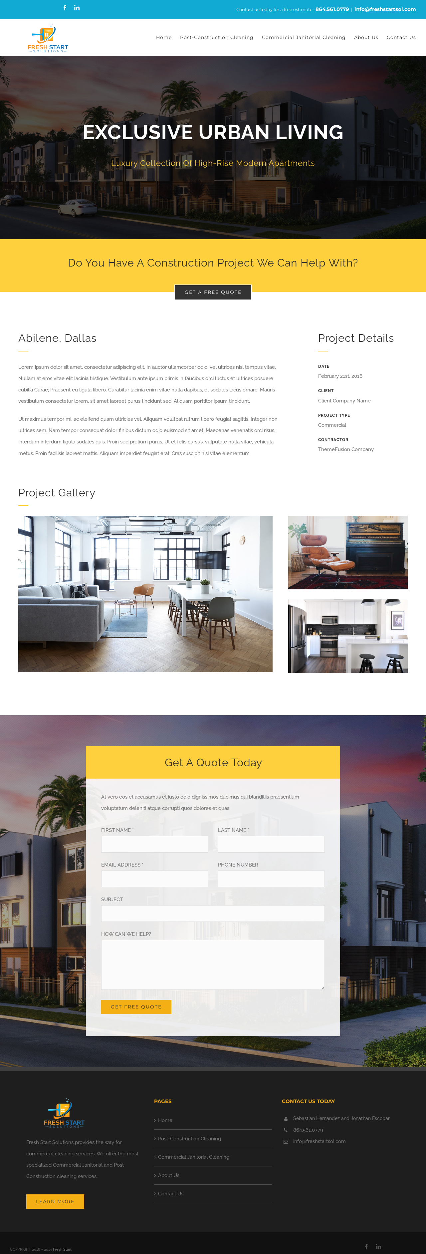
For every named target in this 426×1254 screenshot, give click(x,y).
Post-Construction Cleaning (189, 1139)
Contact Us (170, 1194)
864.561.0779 (332, 9)
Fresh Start (62, 1249)
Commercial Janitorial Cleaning (193, 1157)
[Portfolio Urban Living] (213, 147)
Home (165, 1120)
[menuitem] (168, 37)
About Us (168, 1175)
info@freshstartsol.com (385, 9)
